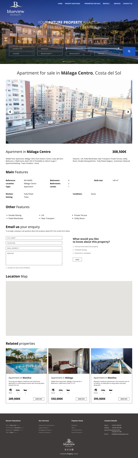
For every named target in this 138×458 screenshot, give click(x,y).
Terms (76, 454)
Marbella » (75, 425)
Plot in (13, 425)
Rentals (106, 4)
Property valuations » (45, 432)
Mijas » (74, 428)
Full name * (11, 238)
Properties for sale (92, 4)
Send (77, 260)
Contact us (127, 4)
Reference (101, 54)
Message (10, 253)
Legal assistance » (44, 428)
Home (60, 4)
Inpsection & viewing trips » (47, 425)
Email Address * (13, 248)
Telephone (11, 243)
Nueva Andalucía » (77, 432)
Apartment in (20, 377)
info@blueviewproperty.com (120, 434)
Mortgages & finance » (45, 430)
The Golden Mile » (77, 430)
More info (38, 399)
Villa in (11, 432)
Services (117, 4)
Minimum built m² (46, 54)
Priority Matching (72, 4)
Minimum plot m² (75, 54)
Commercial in (15, 428)
